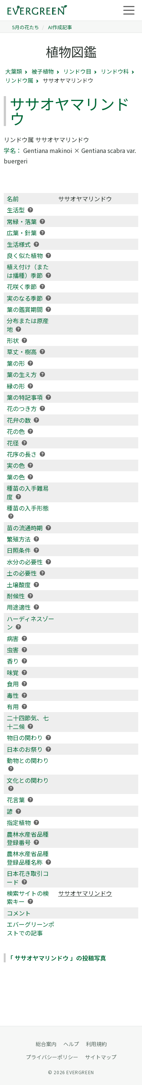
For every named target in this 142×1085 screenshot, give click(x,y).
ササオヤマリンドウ (85, 893)
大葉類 (13, 71)
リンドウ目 (77, 71)
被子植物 (42, 71)
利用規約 (96, 1044)
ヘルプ (71, 1044)
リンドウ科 (115, 71)
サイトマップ (101, 1057)
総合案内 (46, 1044)
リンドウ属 (19, 80)
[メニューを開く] (129, 10)
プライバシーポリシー (52, 1057)
